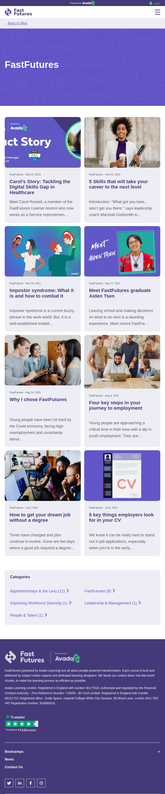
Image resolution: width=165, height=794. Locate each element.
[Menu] (157, 12)
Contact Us (14, 767)
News (9, 759)
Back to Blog (17, 23)
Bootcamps (14, 751)
